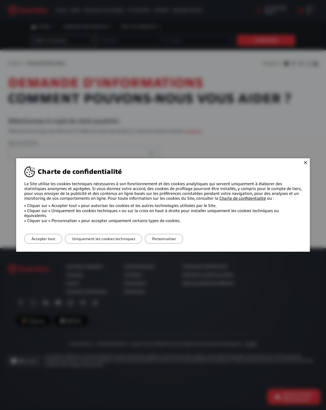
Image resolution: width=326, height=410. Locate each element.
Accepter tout (44, 239)
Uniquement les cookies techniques (107, 239)
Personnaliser (170, 239)
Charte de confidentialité (242, 198)
